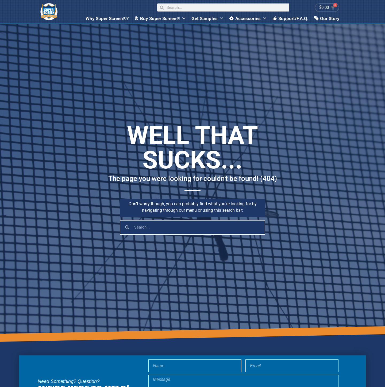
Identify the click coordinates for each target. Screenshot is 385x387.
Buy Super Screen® (163, 18)
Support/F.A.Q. (293, 18)
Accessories (251, 18)
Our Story (330, 18)
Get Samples (207, 18)
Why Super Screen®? (107, 18)
